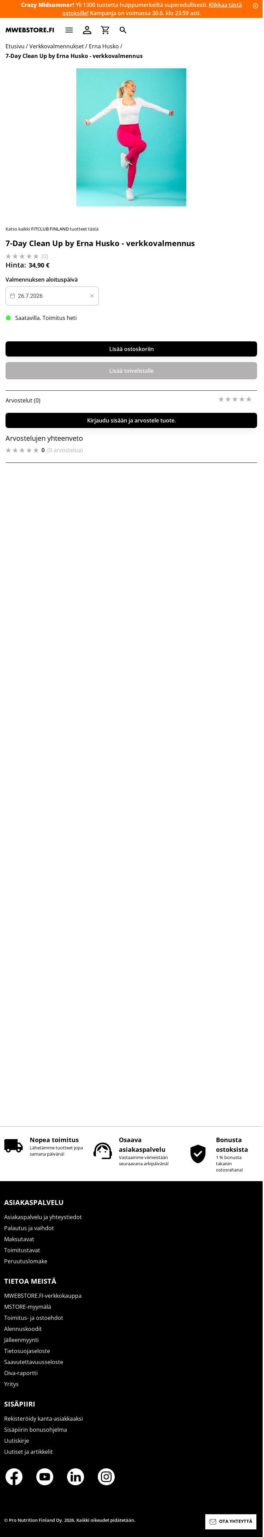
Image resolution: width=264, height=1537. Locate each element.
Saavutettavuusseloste (33, 1368)
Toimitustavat (22, 1256)
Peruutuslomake (25, 1267)
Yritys (11, 1390)
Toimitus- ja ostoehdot (33, 1324)
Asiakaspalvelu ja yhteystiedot (43, 1223)
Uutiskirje (16, 1447)
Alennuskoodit (23, 1335)
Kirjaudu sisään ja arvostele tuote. (131, 1078)
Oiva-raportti (21, 1379)
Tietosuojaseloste (27, 1357)
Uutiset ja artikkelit (28, 1458)
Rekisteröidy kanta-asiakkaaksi (43, 1425)
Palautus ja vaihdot (29, 1234)
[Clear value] (92, 954)
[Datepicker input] (52, 954)
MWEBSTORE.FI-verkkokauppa (43, 1302)
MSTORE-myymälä (27, 1313)
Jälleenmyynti (21, 1346)
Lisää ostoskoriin (131, 1007)
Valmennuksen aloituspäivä (42, 938)
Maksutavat (19, 1245)
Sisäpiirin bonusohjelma (35, 1436)
